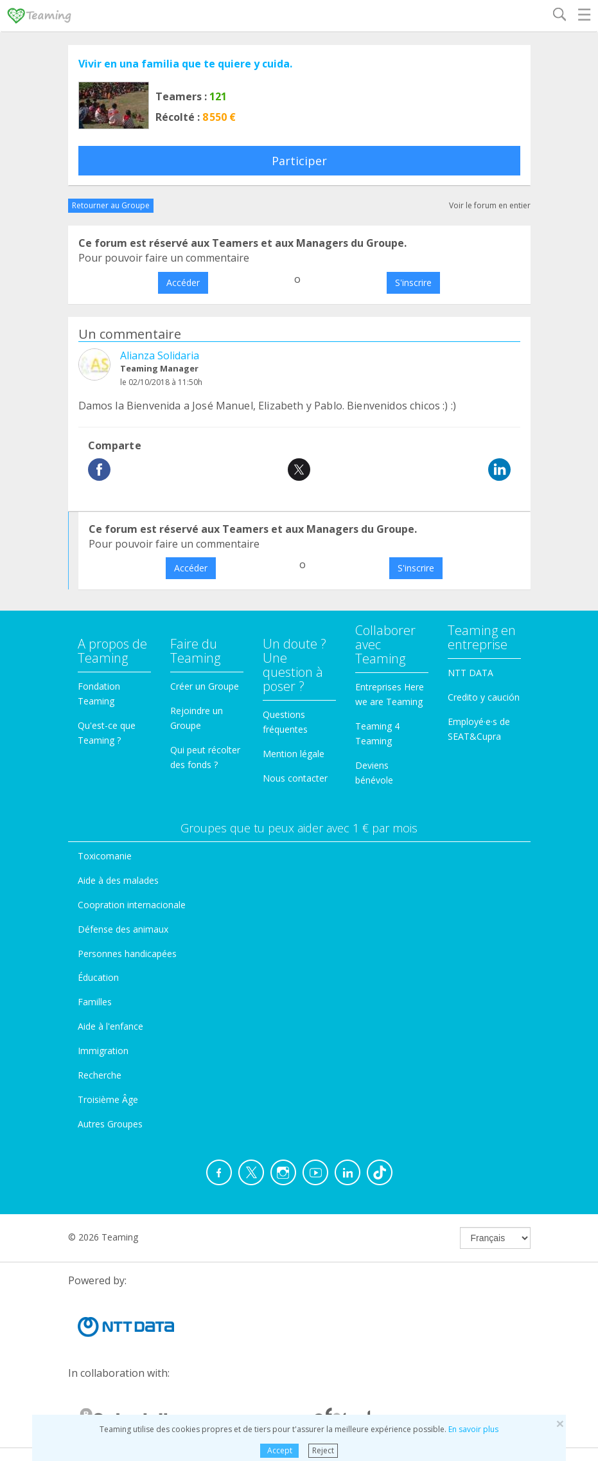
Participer (299, 160)
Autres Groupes (110, 1124)
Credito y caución (484, 697)
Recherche (99, 1075)
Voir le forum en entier (490, 205)
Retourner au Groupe (111, 205)
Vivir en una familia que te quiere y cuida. (185, 64)
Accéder (183, 282)
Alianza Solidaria (159, 355)
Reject (323, 1450)
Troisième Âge (108, 1099)
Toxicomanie (105, 856)
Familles (95, 1002)
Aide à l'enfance (110, 1026)
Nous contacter (295, 778)
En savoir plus (473, 1429)
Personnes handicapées (127, 953)
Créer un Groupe (204, 686)
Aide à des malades (118, 880)
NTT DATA (470, 673)
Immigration (103, 1050)
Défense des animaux (123, 929)
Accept (279, 1450)
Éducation (98, 977)
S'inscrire (413, 282)
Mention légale (293, 754)
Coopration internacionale (132, 905)
